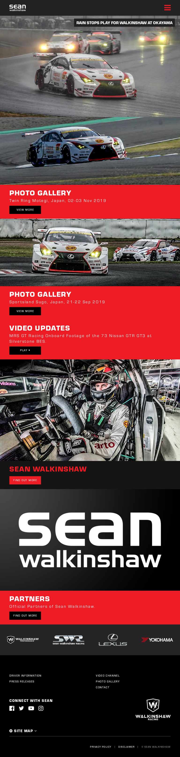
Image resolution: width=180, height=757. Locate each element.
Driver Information (25, 675)
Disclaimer (126, 746)
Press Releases (21, 681)
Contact (103, 687)
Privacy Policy (101, 746)
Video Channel (108, 675)
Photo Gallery (108, 681)
